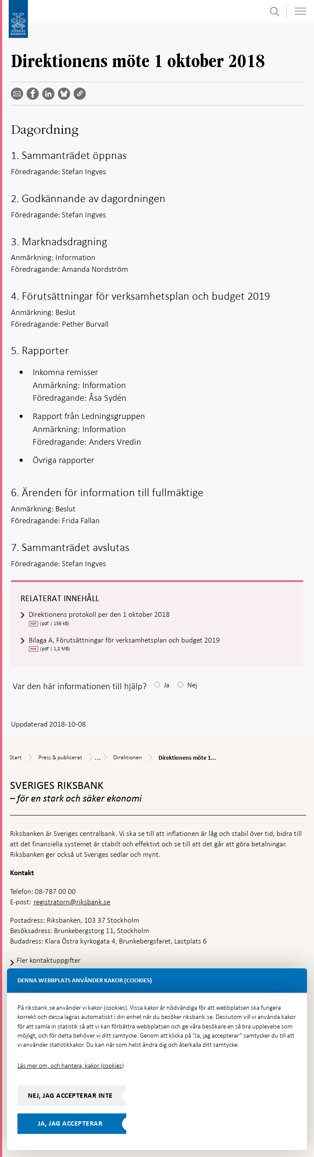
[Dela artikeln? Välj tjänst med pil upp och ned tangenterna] (50, 94)
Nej (192, 685)
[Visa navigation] (300, 11)
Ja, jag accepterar (70, 1123)
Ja (166, 685)
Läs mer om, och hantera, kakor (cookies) (70, 1065)
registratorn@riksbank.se (72, 902)
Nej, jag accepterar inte (70, 1095)
